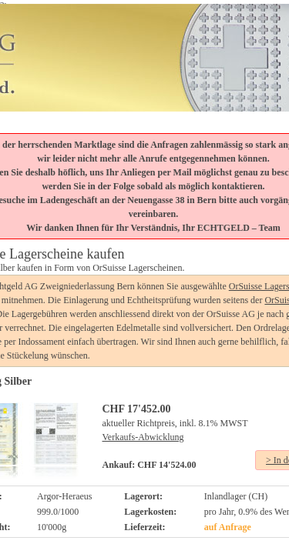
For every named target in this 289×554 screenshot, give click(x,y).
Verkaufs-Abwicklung (143, 437)
